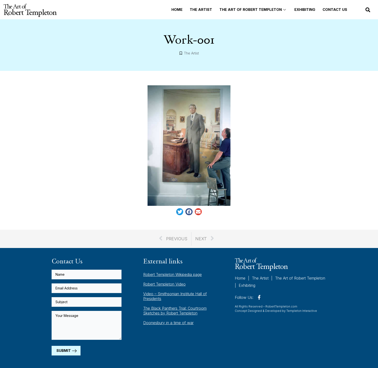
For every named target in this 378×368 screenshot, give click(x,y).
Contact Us (335, 9)
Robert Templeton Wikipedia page (172, 274)
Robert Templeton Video (164, 284)
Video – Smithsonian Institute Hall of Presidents (175, 296)
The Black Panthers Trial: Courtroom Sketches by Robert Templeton (175, 310)
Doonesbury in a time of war (168, 322)
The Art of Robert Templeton (253, 9)
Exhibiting (304, 9)
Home (176, 9)
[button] (367, 9)
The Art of (30, 10)
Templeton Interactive (301, 311)
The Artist (201, 9)
